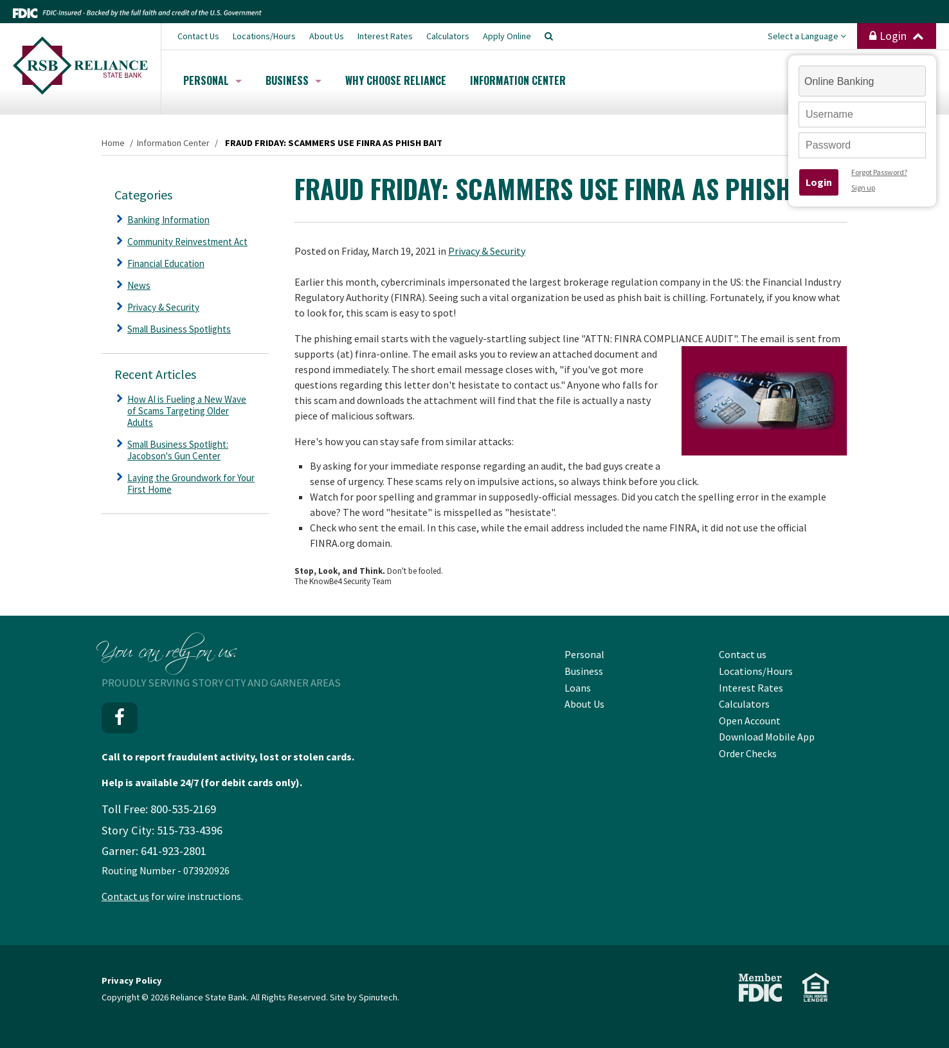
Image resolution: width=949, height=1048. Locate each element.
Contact (198, 36)
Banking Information (168, 220)
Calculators (447, 36)
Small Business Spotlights (179, 329)
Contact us (125, 896)
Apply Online (507, 36)
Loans (578, 687)
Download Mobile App (767, 736)
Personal (212, 80)
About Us (326, 36)
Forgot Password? (879, 172)
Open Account (750, 720)
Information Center (518, 80)
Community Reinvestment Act (187, 241)
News (138, 285)
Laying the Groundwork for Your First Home (191, 483)
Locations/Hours (264, 36)
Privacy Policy (132, 980)
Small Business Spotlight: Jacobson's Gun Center (177, 450)
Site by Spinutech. (364, 997)
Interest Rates (385, 36)
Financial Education (165, 263)
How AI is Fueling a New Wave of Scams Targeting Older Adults (186, 410)
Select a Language (807, 36)
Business (293, 80)
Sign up (863, 187)
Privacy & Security (486, 250)
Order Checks (748, 753)
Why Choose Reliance (395, 80)
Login (896, 36)
